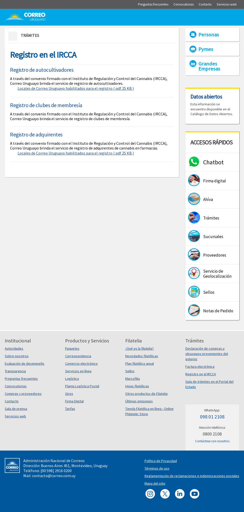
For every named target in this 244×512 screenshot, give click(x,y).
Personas (208, 34)
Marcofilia (132, 378)
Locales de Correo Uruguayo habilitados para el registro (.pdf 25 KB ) (76, 88)
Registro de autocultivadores (41, 69)
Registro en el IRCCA (200, 374)
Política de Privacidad (161, 461)
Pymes (205, 49)
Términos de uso (157, 468)
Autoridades (14, 348)
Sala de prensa (16, 408)
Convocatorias (16, 386)
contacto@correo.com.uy (53, 475)
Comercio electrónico (81, 363)
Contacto (12, 401)
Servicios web (15, 416)
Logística (72, 378)
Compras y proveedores (23, 393)
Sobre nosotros (17, 356)
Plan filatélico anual (139, 363)
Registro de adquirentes (36, 134)
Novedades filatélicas (141, 356)
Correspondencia (78, 356)
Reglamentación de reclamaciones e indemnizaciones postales (192, 476)
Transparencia (15, 371)
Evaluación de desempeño (24, 363)
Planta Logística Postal (82, 386)
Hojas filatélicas (137, 386)
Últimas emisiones (139, 401)
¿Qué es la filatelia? (139, 348)
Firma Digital (74, 401)
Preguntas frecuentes (21, 378)
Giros (69, 393)
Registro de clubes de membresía (46, 105)
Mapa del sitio (155, 483)
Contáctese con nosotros (212, 441)
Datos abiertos (206, 96)
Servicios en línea (78, 371)
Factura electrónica (199, 366)
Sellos (130, 371)
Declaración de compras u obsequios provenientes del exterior (206, 353)
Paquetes (72, 348)
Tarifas (70, 408)
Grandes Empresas (209, 66)
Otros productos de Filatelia (146, 393)
